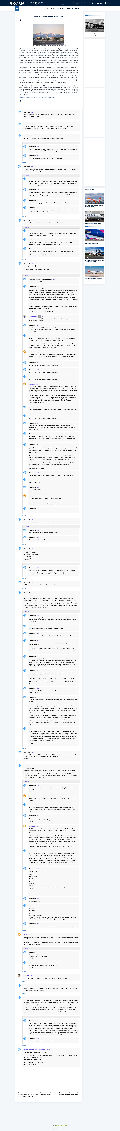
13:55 (43, 316)
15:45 (37, 352)
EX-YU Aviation (33, 316)
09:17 (32, 166)
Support (77, 8)
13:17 (54, 279)
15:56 (38, 537)
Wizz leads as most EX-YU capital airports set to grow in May (93, 242)
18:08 (38, 369)
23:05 (38, 898)
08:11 (50, 1049)
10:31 (32, 220)
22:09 (33, 496)
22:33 (38, 963)
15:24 (32, 592)
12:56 (32, 519)
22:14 (38, 815)
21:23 (38, 656)
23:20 (38, 508)
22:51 (38, 670)
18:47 (37, 384)
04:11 (38, 697)
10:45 (32, 263)
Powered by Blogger (60, 1126)
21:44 (38, 480)
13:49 (38, 240)
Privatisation (29, 97)
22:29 (38, 851)
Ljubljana (22, 97)
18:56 (38, 633)
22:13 (38, 805)
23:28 (38, 906)
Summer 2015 (51, 97)
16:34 (38, 1038)
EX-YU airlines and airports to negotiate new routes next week (94, 261)
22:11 (33, 796)
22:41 (38, 868)
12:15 (38, 231)
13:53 (38, 530)
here (19, 1096)
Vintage (53, 8)
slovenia (44, 97)
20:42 (38, 433)
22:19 (27, 934)
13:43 (38, 286)
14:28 (38, 248)
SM (30, 496)
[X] (95, 3)
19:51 (38, 640)
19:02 (32, 752)
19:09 (38, 407)
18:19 (40, 377)
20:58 (38, 472)
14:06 (32, 548)
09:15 (32, 136)
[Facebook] (92, 3)
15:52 (38, 207)
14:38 (32, 582)
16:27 (38, 1020)
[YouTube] (101, 3)
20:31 (38, 423)
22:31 (38, 952)
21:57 (38, 487)
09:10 (32, 112)
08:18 (38, 729)
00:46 (32, 998)
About (46, 8)
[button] (20, 20)
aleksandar (32, 352)
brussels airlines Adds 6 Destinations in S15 (36, 1049)
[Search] (105, 3)
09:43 (38, 146)
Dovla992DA (27, 975)
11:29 (38, 189)
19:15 (38, 416)
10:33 (38, 179)
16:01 (38, 567)
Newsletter (69, 8)
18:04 (38, 362)
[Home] (17, 8)
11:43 (38, 200)
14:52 (38, 336)
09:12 (32, 124)
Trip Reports (60, 8)
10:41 (38, 155)
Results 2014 (37, 97)
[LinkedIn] (98, 3)
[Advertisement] (94, 63)
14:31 (38, 325)
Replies (27, 143)
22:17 (37, 826)
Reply (24, 120)
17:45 (38, 615)
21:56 (32, 766)
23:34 (38, 688)
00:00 (38, 923)
